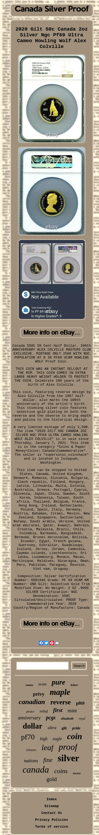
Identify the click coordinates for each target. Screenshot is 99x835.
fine (48, 760)
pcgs (51, 717)
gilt (64, 728)
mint (72, 710)
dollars (74, 685)
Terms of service (51, 827)
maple (60, 692)
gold (51, 779)
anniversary (29, 717)
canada (35, 769)
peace (30, 711)
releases (31, 750)
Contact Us (51, 813)
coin (74, 736)
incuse (77, 773)
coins (61, 771)
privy (38, 694)
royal (82, 718)
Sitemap (51, 806)
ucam (42, 684)
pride (76, 728)
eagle (57, 738)
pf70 (28, 737)
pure (58, 682)
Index (51, 799)
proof (68, 747)
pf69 (80, 703)
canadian (32, 702)
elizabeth (67, 718)
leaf (47, 747)
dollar (32, 726)
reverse (60, 702)
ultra (52, 727)
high (43, 738)
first (57, 710)
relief (44, 711)
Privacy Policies (51, 820)
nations (31, 760)
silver (68, 758)
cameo (29, 684)
